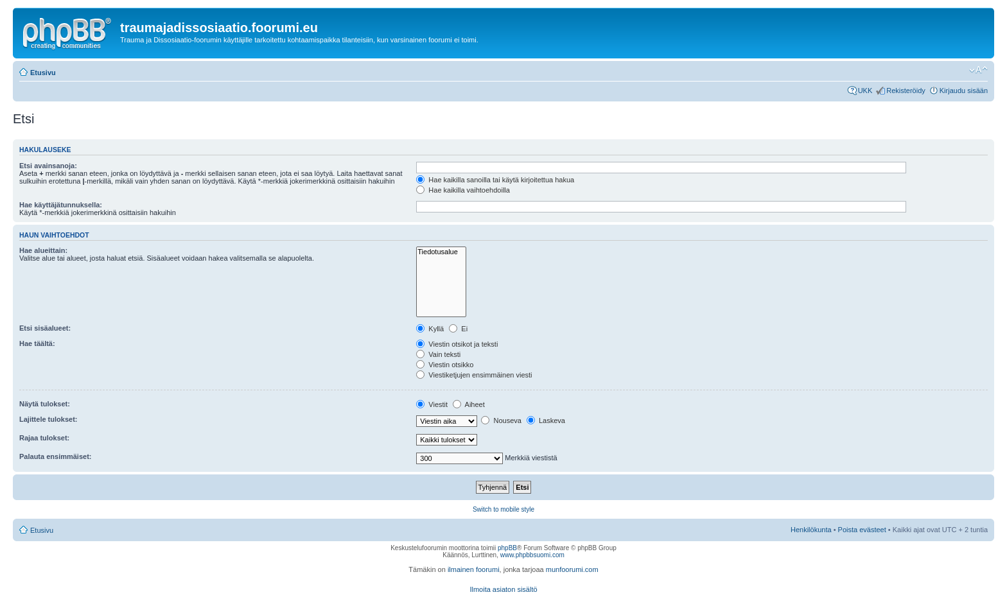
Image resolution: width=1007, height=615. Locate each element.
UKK (865, 90)
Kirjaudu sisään (964, 90)
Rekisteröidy (905, 90)
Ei (458, 329)
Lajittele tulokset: (48, 419)
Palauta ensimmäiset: (55, 456)
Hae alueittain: (43, 250)
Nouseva (501, 420)
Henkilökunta (811, 529)
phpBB (507, 547)
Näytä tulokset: (44, 404)
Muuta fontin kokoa (978, 70)
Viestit (432, 404)
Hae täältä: (37, 343)
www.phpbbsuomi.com (532, 555)
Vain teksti (438, 354)
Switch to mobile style (503, 509)
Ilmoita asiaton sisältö (503, 589)
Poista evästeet (862, 529)
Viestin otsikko (444, 364)
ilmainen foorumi (474, 569)
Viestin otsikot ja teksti (457, 344)
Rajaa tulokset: (44, 438)
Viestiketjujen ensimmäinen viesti (474, 375)
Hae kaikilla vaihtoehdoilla (463, 190)
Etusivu (43, 72)
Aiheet (469, 404)
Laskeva (546, 420)
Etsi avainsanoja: (48, 165)
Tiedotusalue (441, 252)
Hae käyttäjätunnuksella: (60, 205)
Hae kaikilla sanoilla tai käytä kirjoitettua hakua (495, 180)
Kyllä (430, 329)
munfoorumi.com (572, 569)
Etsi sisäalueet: (45, 328)
